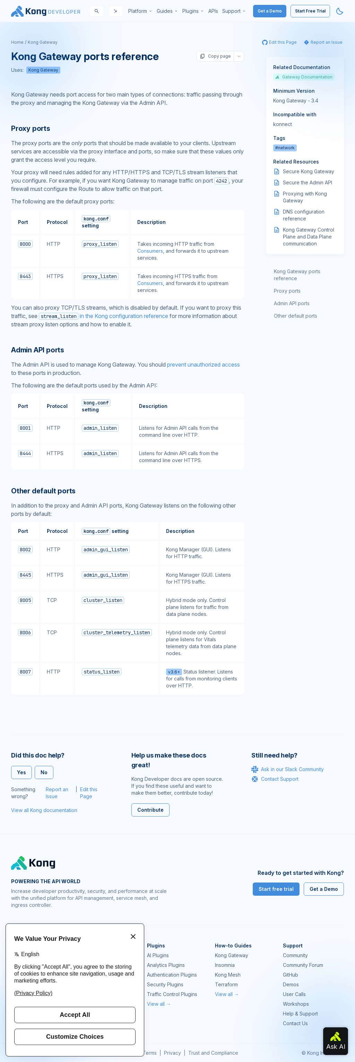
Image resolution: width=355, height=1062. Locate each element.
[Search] (96, 11)
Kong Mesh (228, 975)
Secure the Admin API (307, 182)
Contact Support (274, 779)
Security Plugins (165, 984)
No (44, 772)
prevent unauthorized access (203, 364)
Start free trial (276, 889)
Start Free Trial (310, 11)
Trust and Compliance (213, 1053)
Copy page (215, 56)
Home (17, 42)
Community (295, 955)
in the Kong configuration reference (103, 315)
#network (285, 147)
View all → (159, 1004)
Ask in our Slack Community (287, 769)
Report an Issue (57, 792)
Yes (21, 772)
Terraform (226, 984)
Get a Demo (270, 11)
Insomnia (225, 965)
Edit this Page (88, 792)
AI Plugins (158, 955)
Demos (291, 984)
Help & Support (300, 1014)
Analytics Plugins (166, 965)
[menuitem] (140, 11)
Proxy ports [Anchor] (30, 128)
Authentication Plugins (172, 975)
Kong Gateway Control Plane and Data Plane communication (308, 236)
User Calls (294, 994)
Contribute (150, 810)
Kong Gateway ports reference (297, 274)
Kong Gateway (43, 42)
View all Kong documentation (44, 810)
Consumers (150, 251)
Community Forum (303, 965)
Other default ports (295, 316)
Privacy (172, 1053)
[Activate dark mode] (340, 11)
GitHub (290, 975)
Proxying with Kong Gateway (305, 197)
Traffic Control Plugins (172, 994)
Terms (149, 1053)
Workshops (296, 1004)
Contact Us (295, 1023)
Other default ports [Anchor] (43, 491)
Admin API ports (292, 303)
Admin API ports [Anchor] (37, 350)
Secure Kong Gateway (308, 171)
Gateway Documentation (303, 77)
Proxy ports (287, 291)
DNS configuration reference (303, 215)
